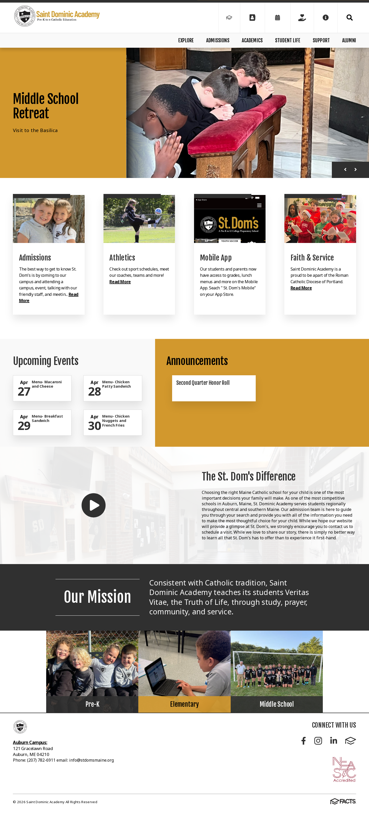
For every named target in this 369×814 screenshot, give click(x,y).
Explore (186, 40)
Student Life (287, 40)
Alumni (349, 40)
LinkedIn (333, 741)
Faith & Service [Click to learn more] (312, 257)
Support (321, 40)
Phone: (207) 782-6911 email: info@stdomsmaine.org (63, 760)
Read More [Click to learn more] (120, 281)
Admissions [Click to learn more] (35, 257)
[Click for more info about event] (24, 382)
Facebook (303, 741)
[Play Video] (93, 505)
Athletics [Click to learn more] (122, 257)
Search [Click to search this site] (350, 17)
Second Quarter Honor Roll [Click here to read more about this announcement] (203, 382)
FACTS (350, 741)
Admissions (217, 40)
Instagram (318, 741)
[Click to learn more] (49, 219)
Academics (252, 40)
